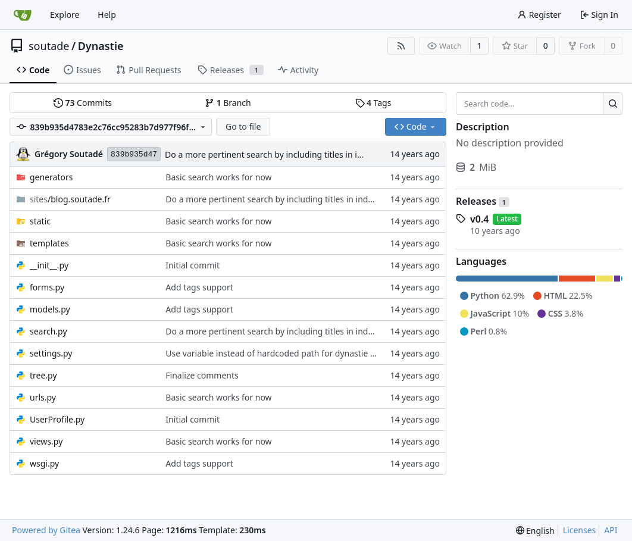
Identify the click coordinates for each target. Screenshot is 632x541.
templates (49, 243)
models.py (50, 309)
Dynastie (101, 46)
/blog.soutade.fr (70, 199)
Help (107, 14)
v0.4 (479, 219)
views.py (46, 441)
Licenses (579, 530)
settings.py (51, 353)
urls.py (43, 397)
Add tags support (199, 287)
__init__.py (49, 265)
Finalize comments (201, 375)
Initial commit (192, 265)
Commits (83, 102)
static (40, 221)
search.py (48, 331)
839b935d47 (134, 154)
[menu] (535, 530)
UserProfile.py (57, 419)
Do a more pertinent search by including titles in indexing (277, 154)
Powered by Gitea (46, 530)
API (610, 530)
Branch (228, 102)
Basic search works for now (218, 177)
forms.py (47, 287)
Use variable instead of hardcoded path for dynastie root (275, 353)
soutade (49, 46)
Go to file (243, 126)
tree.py (43, 375)
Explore (64, 14)
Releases (482, 201)
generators (51, 177)
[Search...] (612, 103)
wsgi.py (44, 463)
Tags (373, 102)
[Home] (22, 15)
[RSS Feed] (401, 46)
